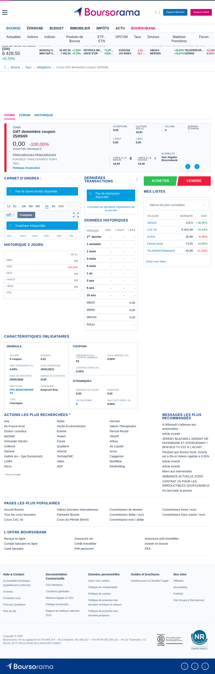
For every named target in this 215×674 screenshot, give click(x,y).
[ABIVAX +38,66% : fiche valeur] (165, 50)
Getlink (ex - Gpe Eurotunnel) (23, 456)
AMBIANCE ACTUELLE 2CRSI (182, 476)
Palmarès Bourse (68, 514)
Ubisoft (114, 436)
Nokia (61, 421)
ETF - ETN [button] (101, 39)
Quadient (63, 446)
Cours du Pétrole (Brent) (73, 519)
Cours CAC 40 (13, 519)
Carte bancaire (13, 548)
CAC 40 (152, 229)
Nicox (8, 466)
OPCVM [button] (121, 37)
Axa (6, 421)
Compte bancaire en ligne (21, 543)
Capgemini (117, 456)
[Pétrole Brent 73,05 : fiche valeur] (100, 50)
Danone (9, 451)
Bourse (13, 28)
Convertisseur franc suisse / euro (183, 514)
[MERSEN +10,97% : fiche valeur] (165, 53)
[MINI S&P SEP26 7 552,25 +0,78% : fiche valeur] (60, 53)
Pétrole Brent (155, 243)
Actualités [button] (13, 37)
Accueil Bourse (14, 509)
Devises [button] (153, 37)
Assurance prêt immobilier (162, 538)
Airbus (114, 441)
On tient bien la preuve (177, 490)
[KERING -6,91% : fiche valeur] (199, 53)
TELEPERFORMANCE (161, 250)
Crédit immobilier (85, 543)
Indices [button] (49, 37)
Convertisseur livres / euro (179, 509)
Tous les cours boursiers (20, 514)
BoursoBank (143, 28)
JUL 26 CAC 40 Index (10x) (19, 47)
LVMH (8, 461)
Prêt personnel (83, 548)
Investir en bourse (156, 543)
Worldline (116, 461)
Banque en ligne (14, 538)
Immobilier (80, 28)
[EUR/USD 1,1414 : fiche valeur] (133, 50)
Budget (56, 28)
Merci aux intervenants (177, 471)
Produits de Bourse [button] (74, 39)
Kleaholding (117, 466)
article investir (171, 433)
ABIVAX (152, 222)
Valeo (60, 461)
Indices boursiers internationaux (77, 509)
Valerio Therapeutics (123, 426)
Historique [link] (43, 115)
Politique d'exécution (26, 167)
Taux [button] (137, 37)
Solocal (62, 451)
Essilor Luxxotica (15, 431)
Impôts (102, 28)
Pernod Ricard (119, 431)
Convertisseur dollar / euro (127, 514)
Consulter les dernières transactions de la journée (111, 208)
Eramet (61, 431)
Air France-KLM (14, 426)
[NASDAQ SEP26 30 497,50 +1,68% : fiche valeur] (60, 50)
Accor (113, 451)
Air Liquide (116, 446)
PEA (148, 548)
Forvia (61, 441)
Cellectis (9, 446)
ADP (60, 466)
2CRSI (151, 236)
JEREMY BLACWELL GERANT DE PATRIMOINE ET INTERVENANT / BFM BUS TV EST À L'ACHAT (185, 443)
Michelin (9, 436)
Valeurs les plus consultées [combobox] (167, 205)
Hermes (115, 421)
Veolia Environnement (71, 426)
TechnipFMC (65, 456)
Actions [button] (32, 37)
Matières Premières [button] (179, 39)
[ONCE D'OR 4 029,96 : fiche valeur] (100, 53)
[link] (8, 591)
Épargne (35, 28)
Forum (204, 37)
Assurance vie (83, 538)
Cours (9, 115)
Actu (120, 28)
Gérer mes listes (156, 261)
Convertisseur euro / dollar (127, 519)
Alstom (61, 436)
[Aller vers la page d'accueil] (107, 12)
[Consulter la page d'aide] (159, 12)
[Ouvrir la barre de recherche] (156, 12)
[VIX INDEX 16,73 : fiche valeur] (133, 53)
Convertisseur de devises (126, 509)
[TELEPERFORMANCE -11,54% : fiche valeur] (199, 50)
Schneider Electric (16, 441)
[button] (5, 12)
